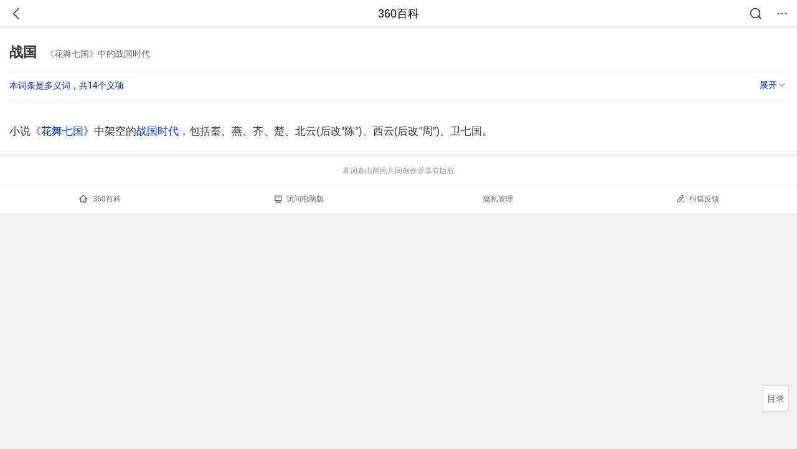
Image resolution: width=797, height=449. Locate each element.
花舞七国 (62, 131)
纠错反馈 (697, 198)
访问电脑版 (299, 199)
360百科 (398, 13)
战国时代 (157, 131)
